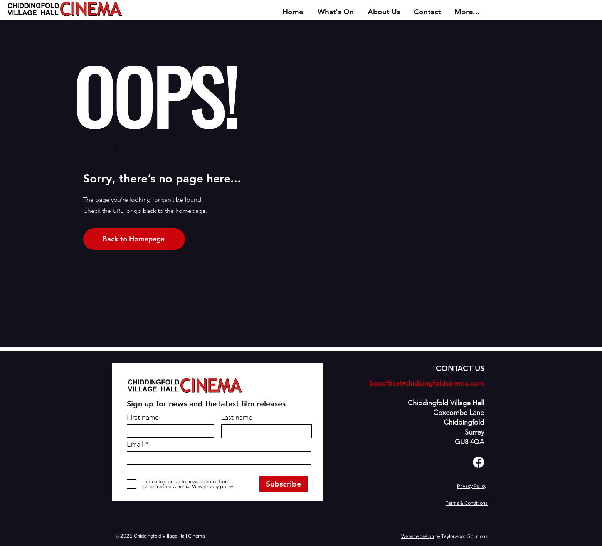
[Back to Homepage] (134, 239)
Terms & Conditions (467, 503)
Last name (236, 417)
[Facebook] (478, 462)
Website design (417, 536)
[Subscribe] (283, 484)
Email (135, 444)
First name (143, 417)
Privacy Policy (471, 486)
